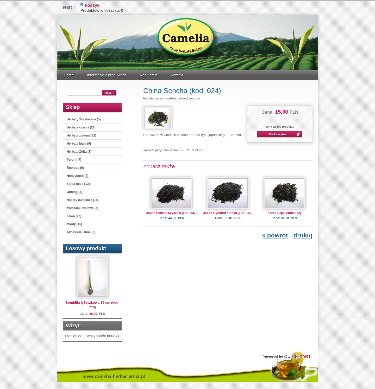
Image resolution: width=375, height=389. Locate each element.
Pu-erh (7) (74, 159)
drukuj (302, 234)
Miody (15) (74, 223)
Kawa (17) (74, 215)
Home (68, 74)
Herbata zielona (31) (81, 135)
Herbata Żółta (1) (79, 151)
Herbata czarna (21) (81, 126)
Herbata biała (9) (79, 143)
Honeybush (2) (77, 175)
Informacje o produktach (106, 74)
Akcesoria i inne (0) (81, 231)
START (67, 6)
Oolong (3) (74, 191)
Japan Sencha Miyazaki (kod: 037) (171, 212)
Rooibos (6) (75, 167)
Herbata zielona (153, 97)
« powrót (275, 234)
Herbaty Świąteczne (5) (84, 118)
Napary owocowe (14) (83, 199)
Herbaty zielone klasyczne (183, 97)
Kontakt (177, 74)
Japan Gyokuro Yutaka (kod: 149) (227, 212)
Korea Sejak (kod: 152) (284, 212)
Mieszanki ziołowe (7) (82, 207)
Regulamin (148, 74)
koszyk (92, 4)
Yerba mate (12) (78, 183)
